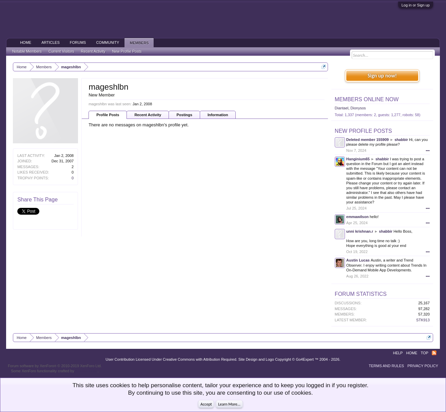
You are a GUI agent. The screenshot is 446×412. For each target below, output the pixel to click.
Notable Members (27, 51)
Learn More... (229, 404)
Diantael (341, 108)
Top (424, 353)
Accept (206, 404)
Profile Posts (107, 115)
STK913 (423, 320)
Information (218, 115)
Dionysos (358, 108)
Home (25, 42)
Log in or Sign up (416, 5)
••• (428, 150)
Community (107, 42)
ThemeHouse (86, 371)
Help (398, 353)
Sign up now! (382, 75)
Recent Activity (147, 115)
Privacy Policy (422, 366)
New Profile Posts (363, 131)
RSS (434, 353)
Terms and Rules (386, 366)
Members (139, 43)
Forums (78, 42)
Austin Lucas (358, 260)
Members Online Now (367, 99)
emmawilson (357, 217)
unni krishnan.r (359, 231)
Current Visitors (61, 51)
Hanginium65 (358, 159)
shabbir (401, 140)
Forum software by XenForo (55, 366)
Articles (50, 42)
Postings (184, 115)
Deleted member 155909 (367, 140)
